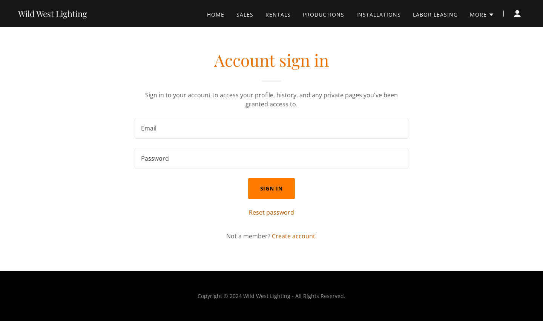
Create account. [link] (294, 236)
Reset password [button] (271, 212)
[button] (482, 14)
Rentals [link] (278, 14)
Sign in (271, 188)
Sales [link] (244, 14)
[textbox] (271, 128)
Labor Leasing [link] (435, 14)
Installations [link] (378, 14)
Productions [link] (323, 14)
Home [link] (215, 14)
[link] (52, 15)
